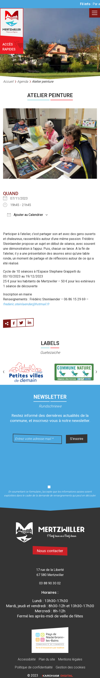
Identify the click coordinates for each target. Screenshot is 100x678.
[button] (3, 372)
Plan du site (47, 659)
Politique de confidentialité (34, 667)
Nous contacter (50, 550)
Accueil (8, 81)
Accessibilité (27, 659)
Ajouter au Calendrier (25, 215)
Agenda (22, 81)
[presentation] (50, 462)
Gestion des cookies (70, 667)
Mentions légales (70, 659)
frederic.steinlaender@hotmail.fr (26, 304)
